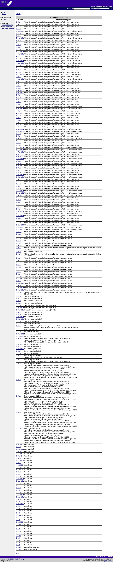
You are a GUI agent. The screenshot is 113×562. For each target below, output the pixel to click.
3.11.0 (18, 492)
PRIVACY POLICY (101, 557)
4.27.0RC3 (20, 147)
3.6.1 (18, 526)
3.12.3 (18, 467)
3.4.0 (18, 540)
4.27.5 (18, 115)
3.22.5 (18, 207)
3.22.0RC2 (20, 227)
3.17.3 (18, 321)
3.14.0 (18, 447)
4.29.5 (18, 65)
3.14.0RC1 (20, 454)
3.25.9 (18, 22)
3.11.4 (18, 483)
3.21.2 (18, 269)
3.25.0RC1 (20, 177)
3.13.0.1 (19, 456)
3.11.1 (18, 490)
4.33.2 (18, 45)
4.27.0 (18, 145)
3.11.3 (18, 485)
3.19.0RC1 (20, 310)
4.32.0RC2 (20, 61)
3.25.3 (18, 161)
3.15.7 (18, 351)
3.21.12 (18, 232)
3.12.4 (18, 463)
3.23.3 (18, 200)
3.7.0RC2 (19, 524)
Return (18, 14)
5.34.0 (18, 29)
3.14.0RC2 (20, 451)
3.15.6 (18, 353)
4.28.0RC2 (20, 131)
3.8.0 (18, 513)
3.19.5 (18, 254)
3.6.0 (18, 529)
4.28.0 (18, 124)
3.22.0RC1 (20, 229)
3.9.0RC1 (19, 511)
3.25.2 (18, 168)
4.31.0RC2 (20, 74)
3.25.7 (18, 77)
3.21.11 (18, 234)
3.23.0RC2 (20, 216)
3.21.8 (18, 241)
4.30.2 (18, 81)
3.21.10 (18, 236)
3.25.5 (18, 118)
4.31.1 (18, 67)
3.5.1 (18, 533)
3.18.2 (18, 301)
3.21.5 (18, 262)
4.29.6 (18, 33)
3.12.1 (18, 474)
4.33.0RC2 (20, 52)
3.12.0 (18, 476)
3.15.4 (18, 360)
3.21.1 (18, 272)
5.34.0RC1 (20, 38)
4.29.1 (18, 102)
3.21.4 (18, 265)
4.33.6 (18, 26)
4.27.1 (18, 143)
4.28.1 (18, 122)
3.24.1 (18, 186)
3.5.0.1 (18, 536)
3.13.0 (18, 458)
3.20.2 (18, 260)
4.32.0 (18, 58)
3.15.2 (18, 380)
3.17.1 (18, 326)
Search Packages (8, 26)
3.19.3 (18, 296)
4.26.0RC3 (20, 159)
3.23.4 (18, 197)
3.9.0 (18, 508)
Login (93, 6)
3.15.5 (18, 356)
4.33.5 (18, 36)
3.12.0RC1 (20, 481)
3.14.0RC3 (20, 449)
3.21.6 (18, 258)
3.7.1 (18, 517)
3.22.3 (18, 218)
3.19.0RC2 (20, 308)
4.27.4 (18, 127)
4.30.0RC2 (20, 90)
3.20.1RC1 (20, 283)
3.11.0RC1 (20, 497)
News (4, 14)
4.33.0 (18, 49)
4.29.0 (18, 104)
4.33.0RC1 (20, 54)
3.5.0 (18, 538)
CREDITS (110, 557)
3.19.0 (18, 305)
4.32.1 (18, 56)
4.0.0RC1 (19, 469)
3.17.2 (18, 323)
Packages (99, 6)
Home (4, 12)
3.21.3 (18, 267)
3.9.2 (18, 501)
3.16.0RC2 (20, 344)
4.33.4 (18, 40)
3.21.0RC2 (20, 276)
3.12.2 (18, 472)
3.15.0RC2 (20, 428)
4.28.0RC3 (20, 129)
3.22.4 (18, 213)
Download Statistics (9, 28)
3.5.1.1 (18, 531)
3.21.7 (18, 243)
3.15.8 (18, 346)
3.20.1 (18, 281)
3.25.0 (18, 172)
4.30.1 (18, 86)
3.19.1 (18, 303)
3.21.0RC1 (20, 278)
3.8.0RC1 (19, 515)
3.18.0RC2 (20, 317)
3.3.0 (18, 545)
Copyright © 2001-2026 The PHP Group (12, 559)
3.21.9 (18, 238)
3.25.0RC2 (20, 175)
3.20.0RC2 (20, 288)
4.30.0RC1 (20, 93)
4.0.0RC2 (19, 465)
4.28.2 (18, 120)
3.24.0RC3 (20, 191)
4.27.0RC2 (20, 150)
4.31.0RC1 (20, 79)
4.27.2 (18, 140)
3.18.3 (18, 252)
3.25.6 (18, 95)
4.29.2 (18, 99)
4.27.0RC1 (20, 152)
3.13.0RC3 (20, 460)
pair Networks (108, 561)
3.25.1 (18, 170)
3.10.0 (18, 499)
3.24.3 (18, 181)
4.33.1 (18, 47)
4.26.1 (18, 154)
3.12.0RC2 (20, 479)
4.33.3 (18, 42)
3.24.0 (18, 188)
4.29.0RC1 (20, 113)
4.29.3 (18, 97)
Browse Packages (8, 25)
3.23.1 (18, 204)
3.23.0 (18, 209)
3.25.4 (18, 136)
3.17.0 (18, 332)
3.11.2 (18, 488)
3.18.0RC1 (20, 319)
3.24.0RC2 (20, 193)
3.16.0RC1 (20, 349)
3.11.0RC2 (20, 495)
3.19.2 (18, 298)
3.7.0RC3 (19, 522)
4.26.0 (18, 156)
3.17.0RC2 (20, 334)
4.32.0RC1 (20, 63)
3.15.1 (18, 396)
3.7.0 (18, 520)
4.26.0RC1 (20, 166)
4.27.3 (18, 134)
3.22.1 (18, 220)
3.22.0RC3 (20, 225)
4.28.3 (18, 111)
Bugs (111, 6)
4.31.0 (18, 72)
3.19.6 (18, 248)
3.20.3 (18, 245)
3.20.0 (18, 285)
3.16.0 (18, 338)
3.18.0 (18, 314)
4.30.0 (18, 88)
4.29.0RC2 (20, 109)
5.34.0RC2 (20, 31)
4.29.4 (18, 83)
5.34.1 (18, 24)
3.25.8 (18, 70)
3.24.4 (18, 179)
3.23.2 (18, 202)
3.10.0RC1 (20, 504)
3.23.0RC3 (20, 211)
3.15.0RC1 (20, 444)
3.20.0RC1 (20, 290)
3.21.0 (18, 274)
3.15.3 (18, 364)
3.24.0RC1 (20, 195)
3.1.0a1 (18, 549)
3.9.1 (18, 506)
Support (105, 6)
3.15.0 (18, 412)
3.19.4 (18, 292)
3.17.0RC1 (20, 336)
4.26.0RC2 (20, 163)
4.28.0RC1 (20, 138)
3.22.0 (18, 223)
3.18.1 (18, 312)
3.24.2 (18, 184)
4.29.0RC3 (20, 106)
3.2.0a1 (18, 547)
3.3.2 (18, 542)
